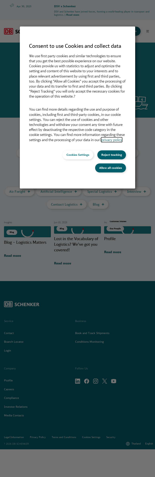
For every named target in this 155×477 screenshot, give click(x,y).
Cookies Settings (77, 155)
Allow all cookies (110, 168)
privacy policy (111, 140)
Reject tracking (111, 155)
